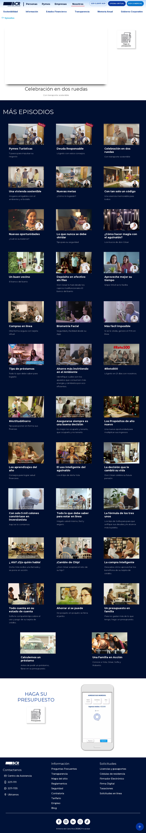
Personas (31, 4)
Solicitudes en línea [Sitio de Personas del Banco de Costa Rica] (111, 793)
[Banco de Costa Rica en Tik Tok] (87, 821)
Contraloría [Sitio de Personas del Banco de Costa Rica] (57, 793)
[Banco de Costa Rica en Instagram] (66, 821)
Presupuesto (36, 715)
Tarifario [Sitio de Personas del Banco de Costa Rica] (56, 798)
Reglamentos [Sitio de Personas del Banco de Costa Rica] (59, 783)
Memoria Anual (105, 11)
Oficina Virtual (117, 4)
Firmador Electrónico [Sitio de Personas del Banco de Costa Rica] (112, 778)
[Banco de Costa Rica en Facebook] (59, 821)
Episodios (7, 17)
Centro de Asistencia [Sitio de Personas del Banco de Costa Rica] (20, 775)
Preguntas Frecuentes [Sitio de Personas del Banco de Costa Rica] (64, 769)
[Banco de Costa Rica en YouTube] (80, 821)
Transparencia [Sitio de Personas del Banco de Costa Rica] (59, 774)
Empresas (61, 4)
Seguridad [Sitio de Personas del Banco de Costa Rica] (57, 788)
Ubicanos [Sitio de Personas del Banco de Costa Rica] (13, 794)
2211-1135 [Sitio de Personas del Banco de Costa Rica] (13, 788)
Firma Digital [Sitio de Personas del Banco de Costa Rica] (107, 783)
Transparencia (82, 11)
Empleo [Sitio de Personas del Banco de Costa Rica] (55, 803)
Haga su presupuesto (126, 39)
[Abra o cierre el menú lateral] (139, 826)
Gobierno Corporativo (132, 11)
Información (32, 11)
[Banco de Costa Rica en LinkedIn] (73, 821)
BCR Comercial (135, 4)
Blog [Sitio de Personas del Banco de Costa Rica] (54, 808)
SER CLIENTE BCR (98, 4)
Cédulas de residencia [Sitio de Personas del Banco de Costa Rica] (112, 774)
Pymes (46, 4)
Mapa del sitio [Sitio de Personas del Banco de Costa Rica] (59, 778)
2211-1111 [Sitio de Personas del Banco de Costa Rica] (12, 782)
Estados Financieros (56, 11)
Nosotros (77, 4)
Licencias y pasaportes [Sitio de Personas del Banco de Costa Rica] (113, 769)
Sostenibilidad (10, 11)
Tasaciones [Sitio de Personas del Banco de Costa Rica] (106, 788)
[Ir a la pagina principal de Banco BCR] (12, 763)
